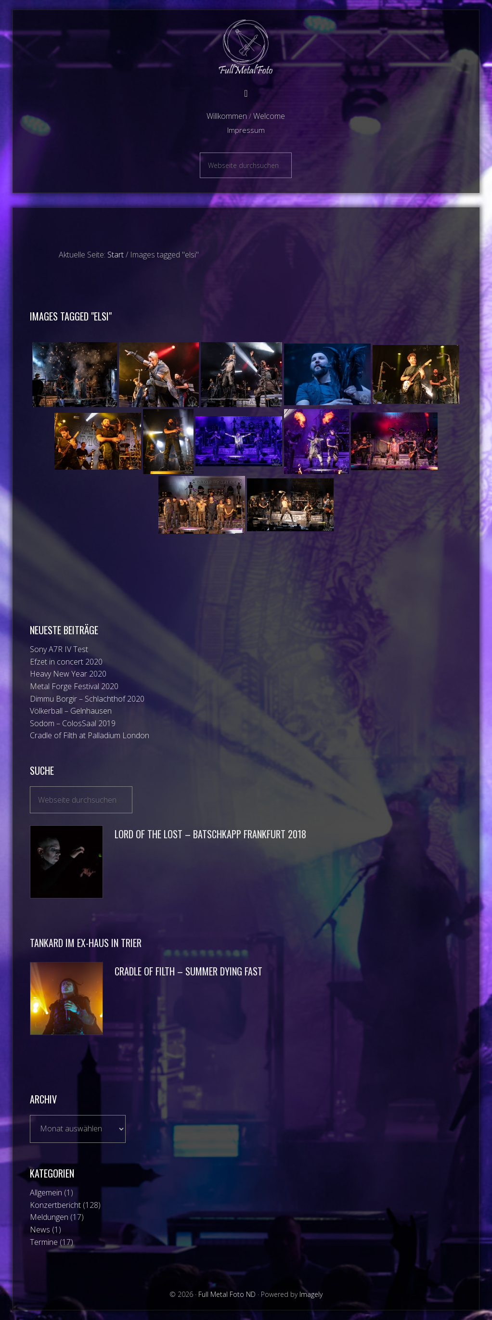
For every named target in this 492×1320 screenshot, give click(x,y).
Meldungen (49, 1217)
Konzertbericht (55, 1205)
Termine (44, 1242)
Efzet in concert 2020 (66, 661)
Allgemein (46, 1192)
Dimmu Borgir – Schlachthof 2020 (87, 698)
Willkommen (227, 116)
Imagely (311, 1294)
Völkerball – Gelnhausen (71, 710)
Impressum (246, 130)
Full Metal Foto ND (246, 47)
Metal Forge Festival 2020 (74, 686)
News (40, 1229)
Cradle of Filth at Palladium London (89, 735)
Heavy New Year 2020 (68, 673)
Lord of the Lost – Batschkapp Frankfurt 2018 (210, 834)
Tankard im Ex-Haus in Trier (86, 943)
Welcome (269, 116)
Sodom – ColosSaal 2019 (73, 723)
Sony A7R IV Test (59, 649)
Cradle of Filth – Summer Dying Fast (188, 971)
